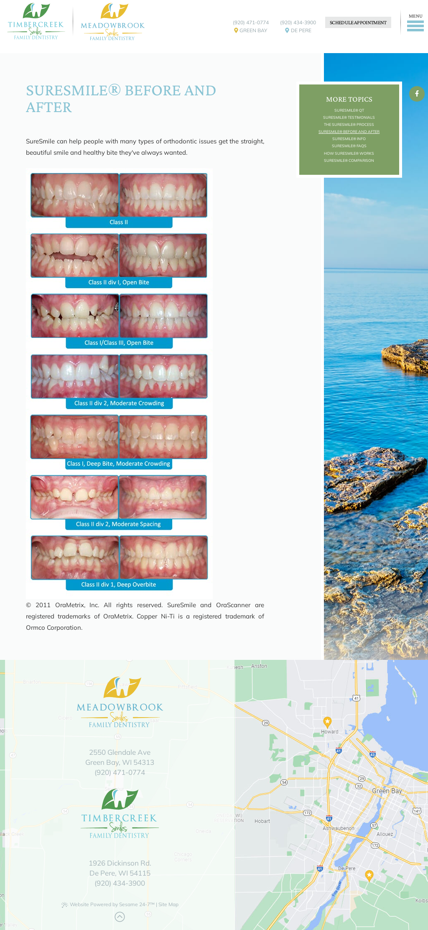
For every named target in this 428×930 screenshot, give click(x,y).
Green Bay (251, 32)
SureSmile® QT (349, 110)
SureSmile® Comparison (349, 160)
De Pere (298, 32)
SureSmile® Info (349, 138)
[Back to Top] (120, 917)
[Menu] (414, 22)
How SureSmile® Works (349, 153)
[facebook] (416, 93)
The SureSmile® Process (349, 124)
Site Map (168, 904)
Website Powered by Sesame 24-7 (108, 904)
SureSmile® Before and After (349, 131)
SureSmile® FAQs (349, 145)
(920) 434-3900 (298, 22)
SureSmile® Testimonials (349, 117)
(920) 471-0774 (251, 22)
